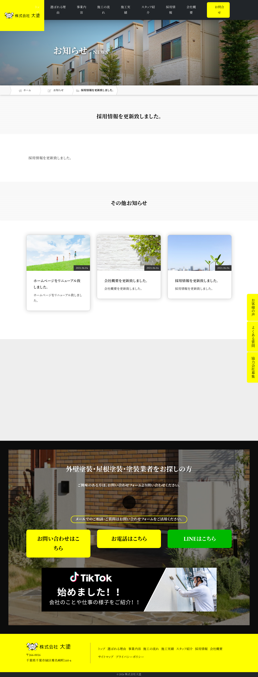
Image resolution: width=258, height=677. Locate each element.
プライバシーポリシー (130, 657)
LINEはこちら (200, 538)
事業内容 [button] (81, 10)
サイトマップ (105, 657)
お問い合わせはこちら (58, 543)
